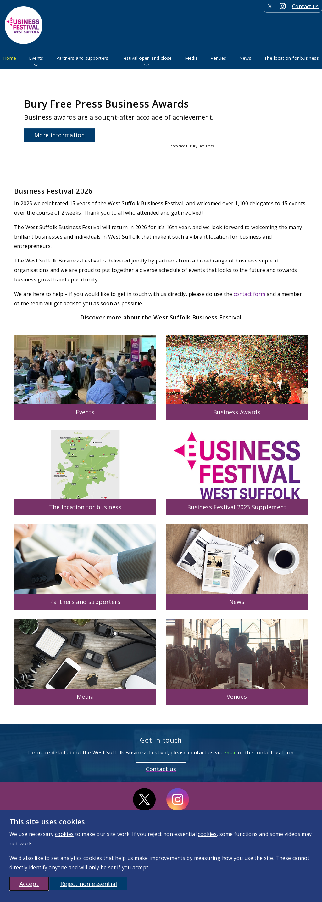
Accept (29, 884)
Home (9, 58)
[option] (161, 122)
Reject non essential (88, 884)
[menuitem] (9, 58)
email (229, 752)
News (245, 58)
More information (59, 135)
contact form (249, 293)
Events (36, 58)
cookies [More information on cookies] (64, 834)
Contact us (305, 6)
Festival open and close (146, 58)
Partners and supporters (82, 58)
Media (191, 58)
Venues (218, 58)
